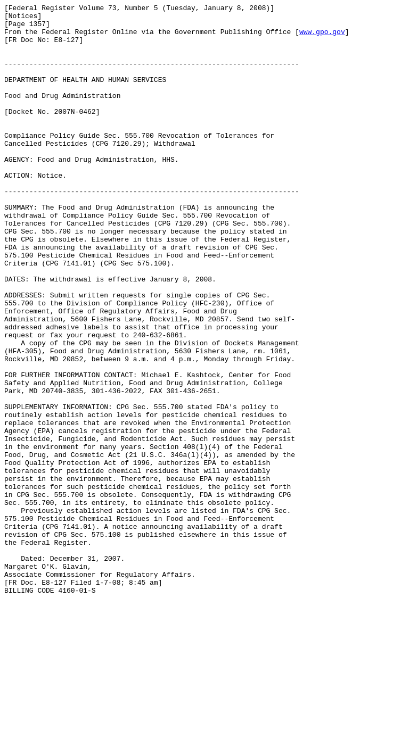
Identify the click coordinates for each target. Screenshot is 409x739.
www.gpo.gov (322, 38)
